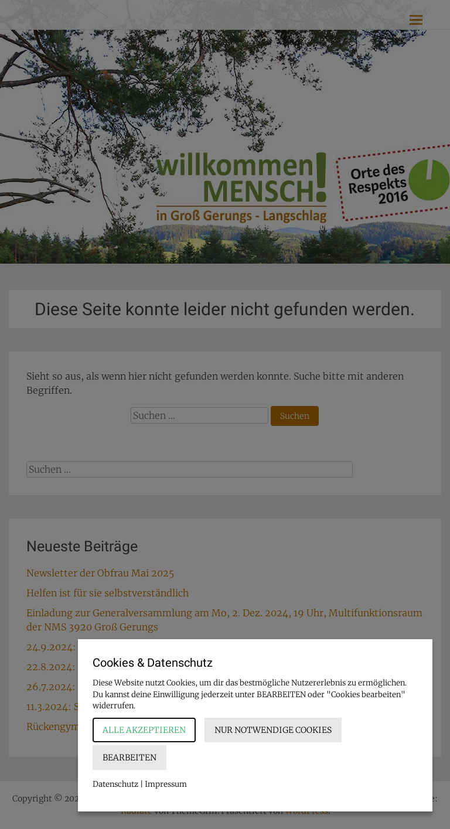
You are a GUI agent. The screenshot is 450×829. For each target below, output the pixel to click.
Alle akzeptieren (144, 730)
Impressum (166, 784)
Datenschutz (115, 784)
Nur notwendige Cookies (273, 730)
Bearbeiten (129, 757)
